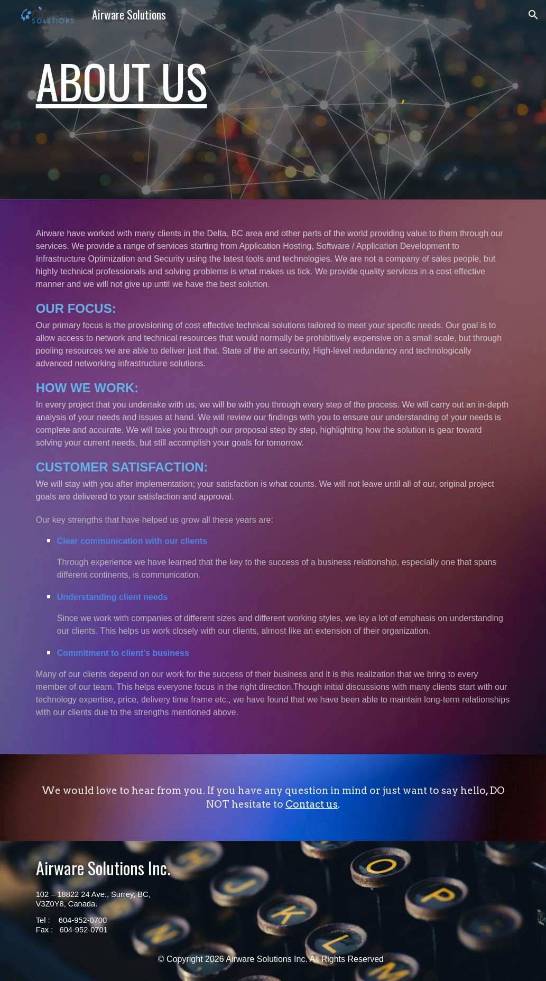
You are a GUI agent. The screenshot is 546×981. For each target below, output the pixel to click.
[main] (149, 76)
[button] (533, 14)
